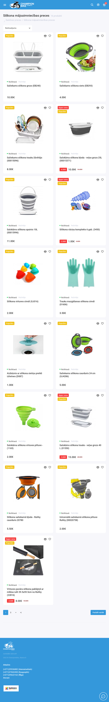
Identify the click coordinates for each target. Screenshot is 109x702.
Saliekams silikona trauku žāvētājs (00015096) (24, 159)
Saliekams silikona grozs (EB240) (24, 85)
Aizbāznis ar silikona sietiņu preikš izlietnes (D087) (24, 375)
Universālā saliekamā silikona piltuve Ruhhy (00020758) (78, 518)
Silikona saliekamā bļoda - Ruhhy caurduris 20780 (23, 518)
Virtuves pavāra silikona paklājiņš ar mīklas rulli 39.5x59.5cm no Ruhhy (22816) (25, 592)
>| (21, 612)
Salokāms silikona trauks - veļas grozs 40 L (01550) (80, 447)
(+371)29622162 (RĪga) (13, 675)
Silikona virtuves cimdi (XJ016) (22, 301)
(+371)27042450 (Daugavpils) (16, 672)
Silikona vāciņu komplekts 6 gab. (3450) (80, 229)
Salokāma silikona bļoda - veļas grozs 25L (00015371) (81, 159)
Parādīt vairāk (98, 612)
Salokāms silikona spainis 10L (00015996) (22, 231)
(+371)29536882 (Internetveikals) (17, 669)
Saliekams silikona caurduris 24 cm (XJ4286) (77, 375)
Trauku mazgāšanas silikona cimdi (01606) (77, 303)
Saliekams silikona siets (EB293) (76, 85)
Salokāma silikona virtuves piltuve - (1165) (25, 447)
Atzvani (6, 678)
